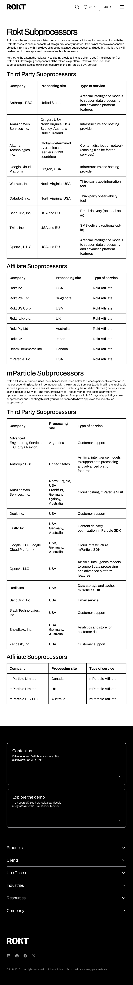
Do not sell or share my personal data (87, 969)
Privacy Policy (55, 969)
